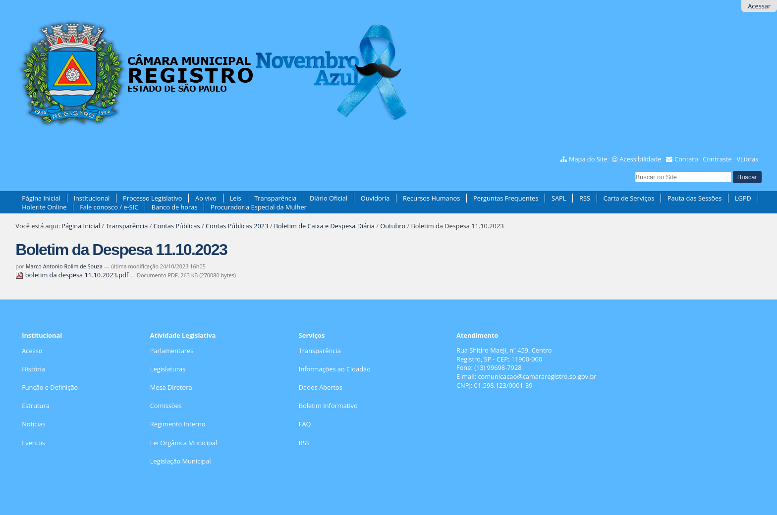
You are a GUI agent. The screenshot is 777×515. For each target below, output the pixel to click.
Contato (686, 158)
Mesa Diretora (171, 387)
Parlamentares (171, 350)
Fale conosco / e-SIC (109, 207)
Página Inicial (41, 198)
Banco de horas (175, 207)
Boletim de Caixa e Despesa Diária (324, 225)
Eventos (33, 442)
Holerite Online (44, 207)
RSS (584, 198)
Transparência (275, 198)
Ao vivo (206, 198)
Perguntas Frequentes (505, 198)
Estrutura (36, 405)
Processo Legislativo (152, 198)
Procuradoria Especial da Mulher (259, 207)
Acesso (32, 350)
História (33, 368)
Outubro (392, 225)
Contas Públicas (177, 225)
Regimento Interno (178, 423)
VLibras (747, 158)
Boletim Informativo (328, 405)
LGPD (743, 198)
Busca (634, 170)
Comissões (166, 405)
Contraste (717, 158)
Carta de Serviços (629, 198)
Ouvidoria (375, 198)
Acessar (759, 5)
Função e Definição (50, 387)
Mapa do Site (588, 158)
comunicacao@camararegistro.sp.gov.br (537, 376)
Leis (235, 198)
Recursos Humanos (431, 198)
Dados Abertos (320, 387)
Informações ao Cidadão (335, 368)
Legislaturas (167, 368)
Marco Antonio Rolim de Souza (64, 266)
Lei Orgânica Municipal (183, 442)
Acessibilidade (640, 158)
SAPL (559, 198)
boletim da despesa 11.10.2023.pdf (72, 274)
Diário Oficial (328, 198)
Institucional (91, 198)
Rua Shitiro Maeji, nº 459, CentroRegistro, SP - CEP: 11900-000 (504, 354)
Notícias (34, 423)
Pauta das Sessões (694, 198)
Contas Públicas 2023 (237, 225)
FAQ (305, 423)
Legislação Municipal (180, 461)
